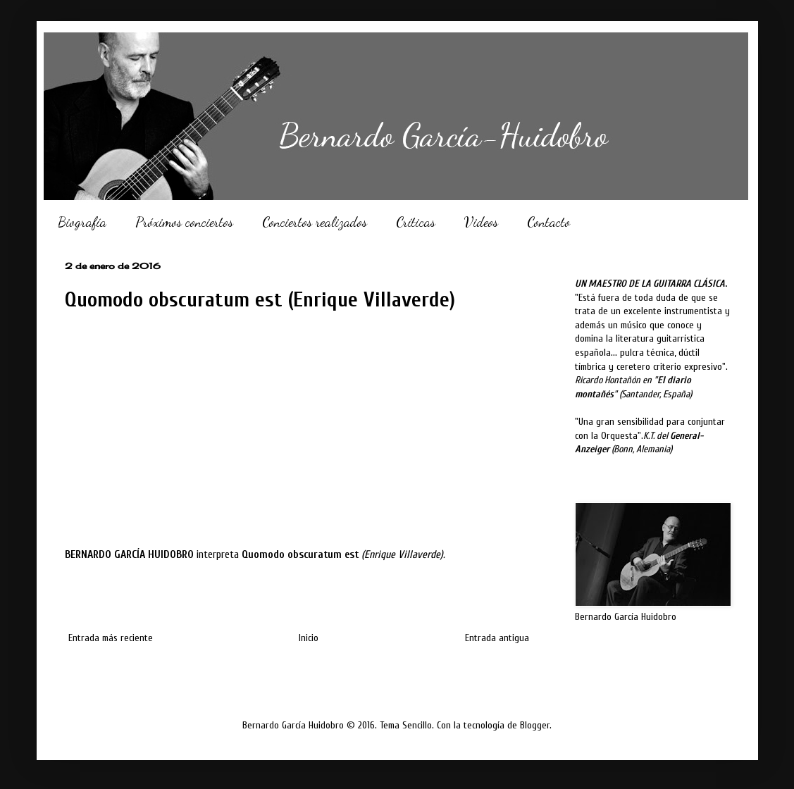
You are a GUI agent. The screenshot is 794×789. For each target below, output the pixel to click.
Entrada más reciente (110, 638)
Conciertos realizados (314, 221)
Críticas (415, 221)
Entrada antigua (497, 638)
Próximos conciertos (184, 221)
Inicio (308, 638)
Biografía (82, 221)
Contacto (548, 221)
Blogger (535, 725)
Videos (481, 221)
